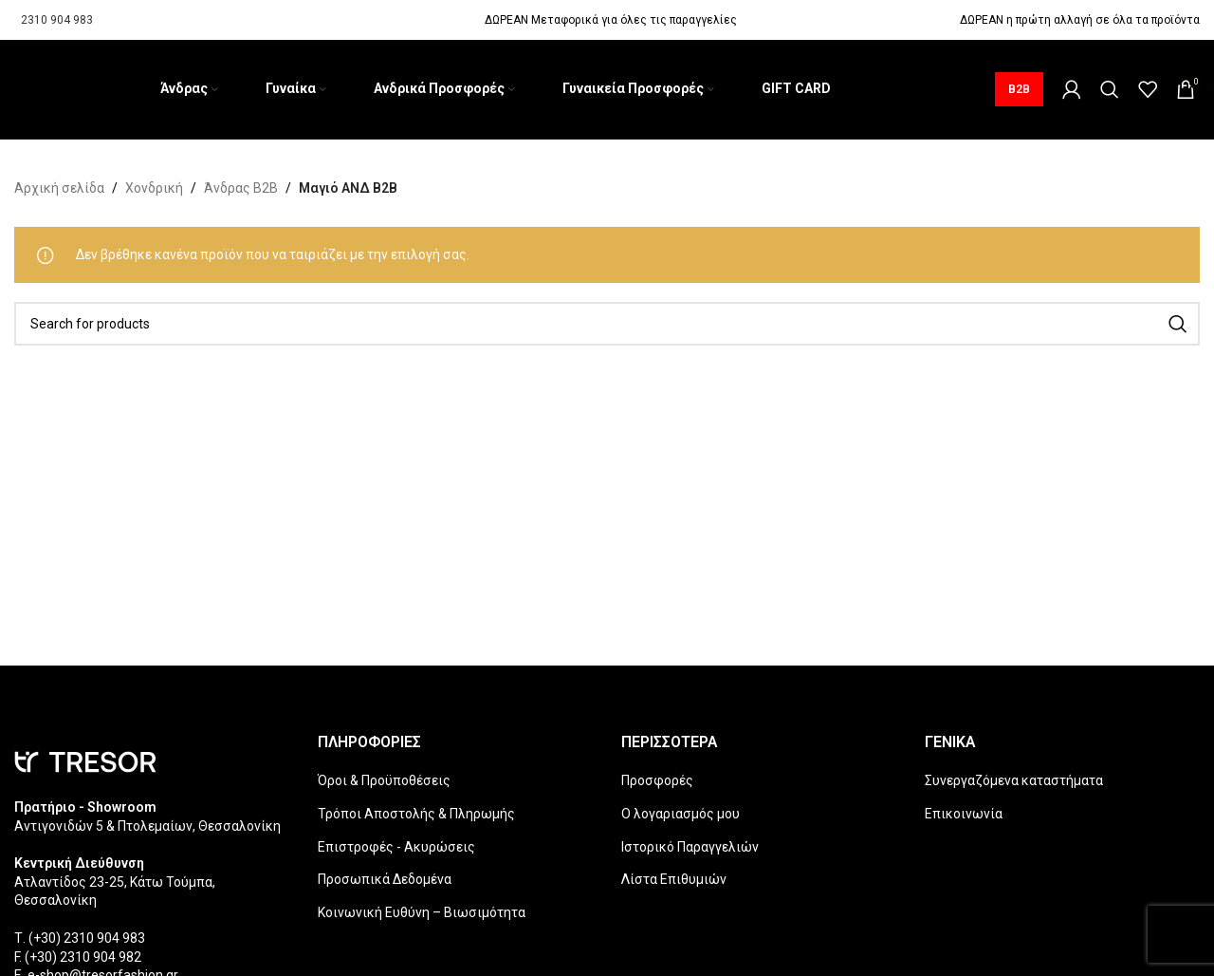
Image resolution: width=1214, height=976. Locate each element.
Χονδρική (154, 188)
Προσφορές (657, 780)
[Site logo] (14, 89)
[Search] (1110, 89)
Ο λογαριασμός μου (680, 813)
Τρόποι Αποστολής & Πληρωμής (416, 813)
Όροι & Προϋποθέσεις (384, 780)
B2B (1019, 89)
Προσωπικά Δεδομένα (384, 879)
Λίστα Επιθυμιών (674, 879)
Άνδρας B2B (241, 188)
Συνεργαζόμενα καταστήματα (1014, 780)
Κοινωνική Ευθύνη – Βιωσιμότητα (421, 912)
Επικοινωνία (963, 813)
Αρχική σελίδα (59, 188)
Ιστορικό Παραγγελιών (690, 846)
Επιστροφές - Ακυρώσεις (396, 846)
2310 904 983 (57, 20)
